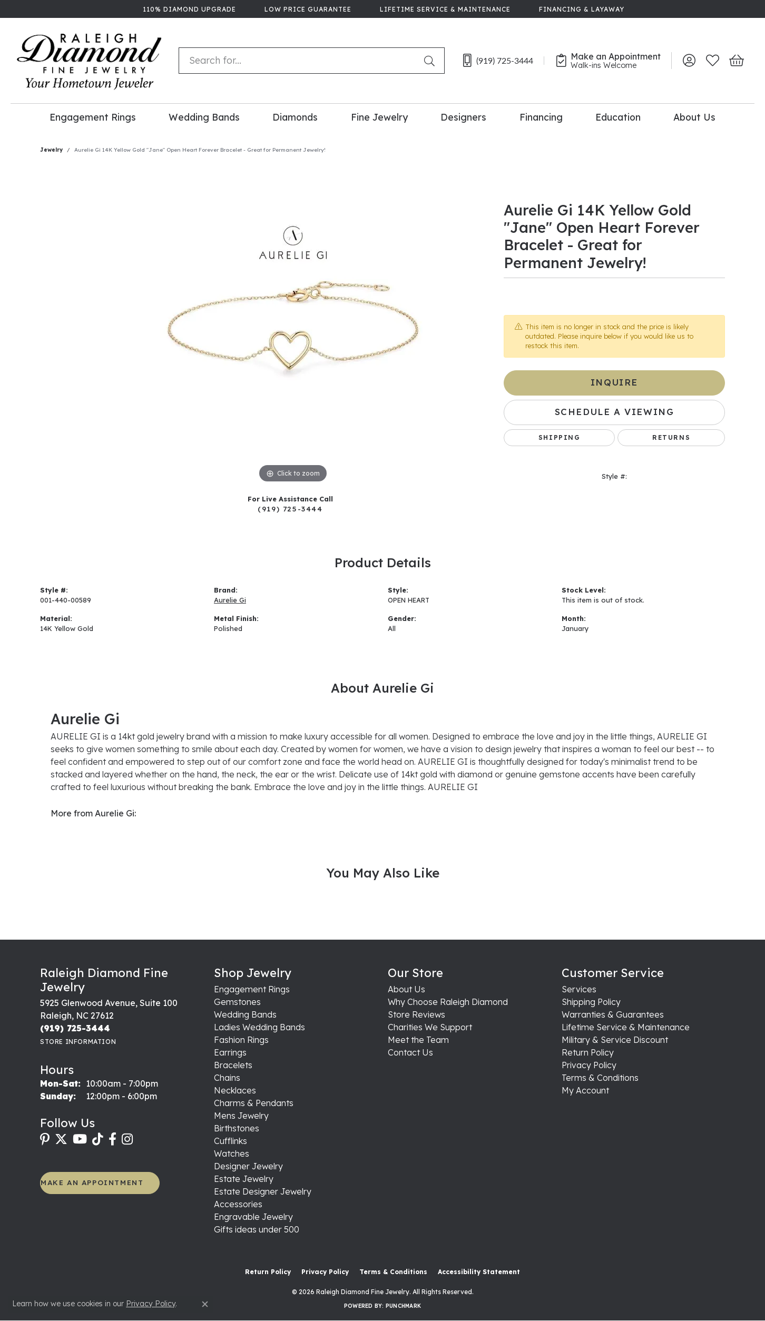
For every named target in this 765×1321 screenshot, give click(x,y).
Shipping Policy (591, 1002)
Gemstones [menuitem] (237, 1002)
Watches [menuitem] (231, 1153)
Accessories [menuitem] (238, 1204)
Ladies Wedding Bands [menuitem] (259, 1027)
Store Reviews (416, 1014)
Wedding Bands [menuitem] (245, 1014)
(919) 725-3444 (290, 508)
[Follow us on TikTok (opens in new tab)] (97, 1139)
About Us (694, 117)
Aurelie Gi (230, 600)
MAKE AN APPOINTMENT (92, 1182)
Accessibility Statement (479, 1272)
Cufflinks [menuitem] (230, 1141)
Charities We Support (430, 1027)
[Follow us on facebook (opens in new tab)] (112, 1139)
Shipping (559, 437)
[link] (188, 9)
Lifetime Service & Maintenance (626, 1027)
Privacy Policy (589, 1065)
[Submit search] (431, 60)
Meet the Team (418, 1039)
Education (618, 117)
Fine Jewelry (379, 117)
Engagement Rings (93, 117)
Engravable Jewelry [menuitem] (253, 1216)
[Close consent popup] (205, 1304)
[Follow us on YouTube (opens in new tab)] (80, 1139)
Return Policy (588, 1052)
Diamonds (295, 117)
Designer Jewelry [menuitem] (248, 1166)
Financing (541, 117)
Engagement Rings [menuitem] (252, 989)
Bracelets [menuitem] (233, 1065)
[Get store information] (78, 1042)
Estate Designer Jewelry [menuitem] (262, 1191)
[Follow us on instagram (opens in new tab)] (127, 1139)
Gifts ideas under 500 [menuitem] (256, 1229)
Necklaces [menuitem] (235, 1090)
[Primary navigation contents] (382, 116)
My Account (585, 1090)
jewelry (51, 149)
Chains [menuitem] (227, 1077)
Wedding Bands (204, 117)
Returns (671, 437)
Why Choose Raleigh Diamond (448, 1002)
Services (579, 989)
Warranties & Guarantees (613, 1014)
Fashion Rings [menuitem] (241, 1039)
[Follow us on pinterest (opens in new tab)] (45, 1139)
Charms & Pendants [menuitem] (253, 1103)
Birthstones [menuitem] (236, 1128)
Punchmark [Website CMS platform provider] (403, 1306)
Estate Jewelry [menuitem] (243, 1179)
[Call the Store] (75, 1028)
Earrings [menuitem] (230, 1052)
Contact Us (410, 1052)
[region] (293, 328)
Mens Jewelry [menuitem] (241, 1115)
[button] (688, 60)
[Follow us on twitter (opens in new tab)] (61, 1139)
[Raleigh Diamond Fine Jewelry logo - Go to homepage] (89, 60)
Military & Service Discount (615, 1039)
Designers (463, 117)
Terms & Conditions (600, 1077)
